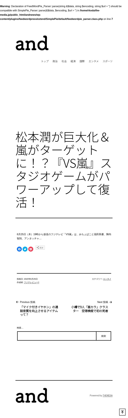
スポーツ (108, 61)
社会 (64, 61)
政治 (55, 61)
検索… (20, 327)
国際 (82, 61)
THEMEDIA (108, 395)
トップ (45, 61)
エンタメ (94, 61)
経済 (73, 61)
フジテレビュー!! (31, 282)
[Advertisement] (64, 102)
